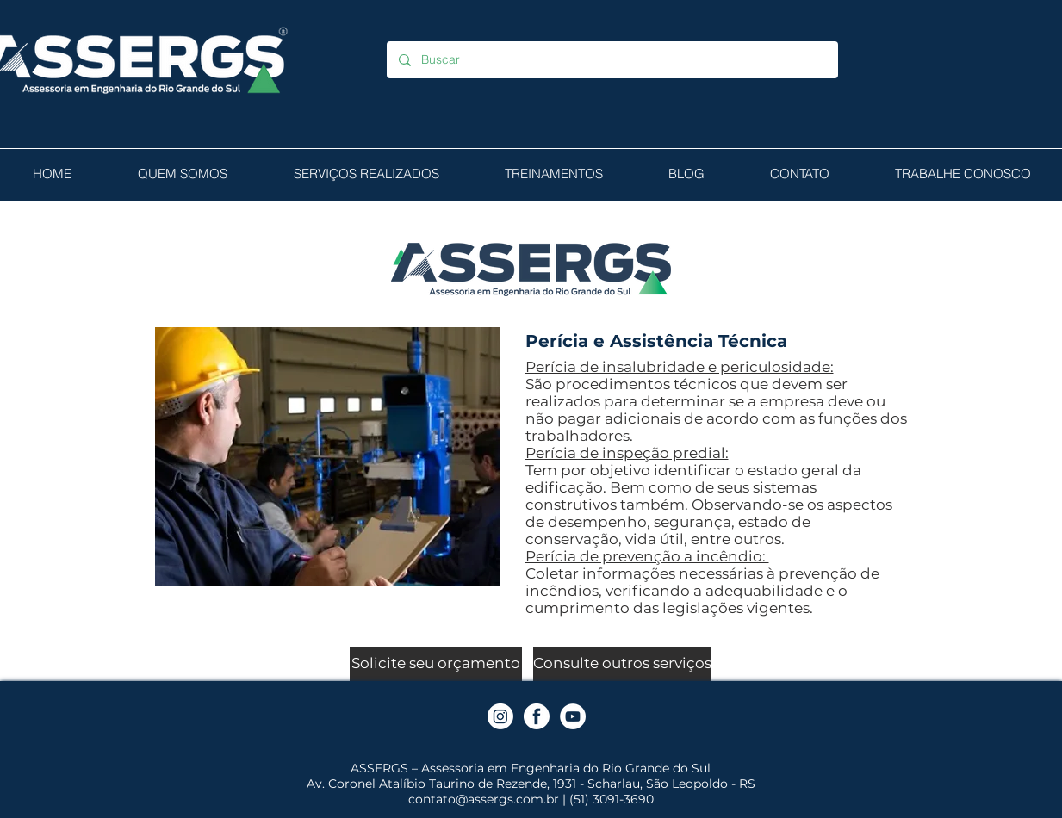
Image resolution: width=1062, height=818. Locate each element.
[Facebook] (537, 716)
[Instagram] (500, 716)
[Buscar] (611, 59)
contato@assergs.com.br (483, 799)
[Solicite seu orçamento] (436, 664)
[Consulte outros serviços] (622, 664)
